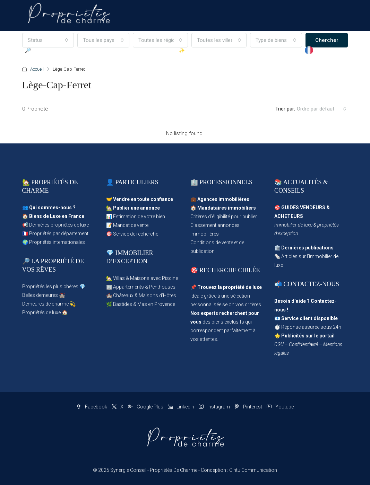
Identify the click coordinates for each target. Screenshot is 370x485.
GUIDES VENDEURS (303, 207)
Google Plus (146, 406)
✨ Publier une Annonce (194, 65)
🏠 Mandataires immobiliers (223, 208)
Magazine (265, 50)
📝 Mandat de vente (127, 225)
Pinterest (248, 406)
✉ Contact (290, 65)
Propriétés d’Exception (142, 65)
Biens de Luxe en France (56, 216)
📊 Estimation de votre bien (135, 216)
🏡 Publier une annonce (133, 208)
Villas (119, 278)
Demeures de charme (45, 304)
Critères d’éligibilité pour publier (223, 216)
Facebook (92, 406)
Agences (240, 50)
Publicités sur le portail (308, 335)
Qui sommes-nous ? (52, 207)
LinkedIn (181, 406)
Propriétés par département (58, 233)
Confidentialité (303, 344)
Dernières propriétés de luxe (59, 225)
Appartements (128, 287)
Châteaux (123, 295)
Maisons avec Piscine (154, 278)
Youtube (280, 406)
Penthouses (162, 287)
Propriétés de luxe (41, 312)
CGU (279, 344)
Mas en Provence (156, 304)
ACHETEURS (288, 216)
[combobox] (321, 109)
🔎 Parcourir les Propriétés (42, 65)
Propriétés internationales (57, 242)
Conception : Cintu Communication (239, 470)
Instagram (215, 406)
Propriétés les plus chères (50, 286)
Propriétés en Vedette (97, 65)
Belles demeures (40, 295)
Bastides (122, 304)
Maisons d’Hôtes (157, 295)
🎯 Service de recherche (132, 234)
